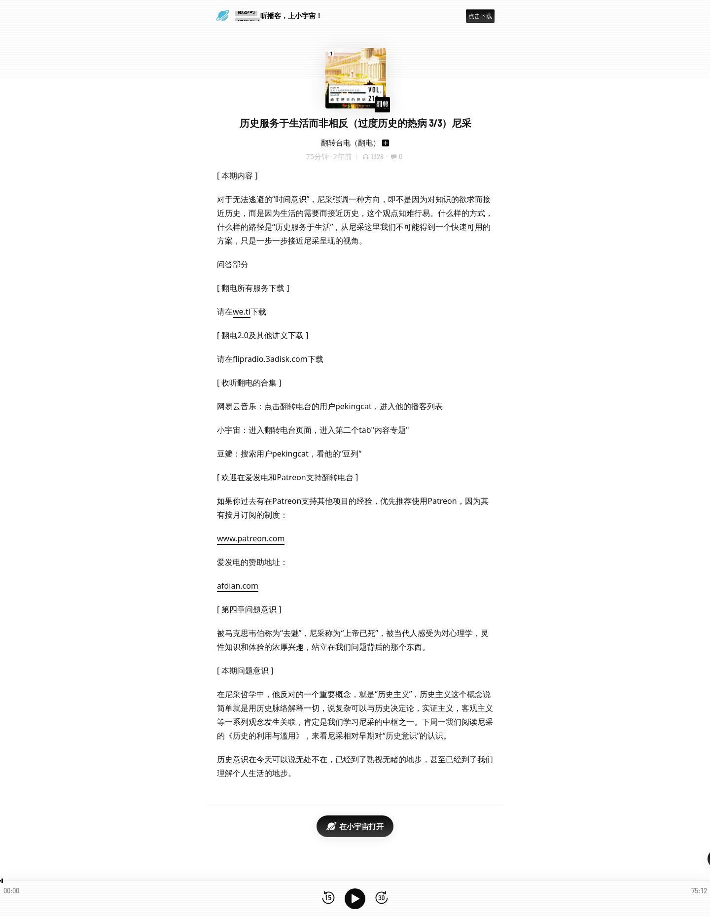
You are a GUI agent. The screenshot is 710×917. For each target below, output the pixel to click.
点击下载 (480, 16)
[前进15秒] (381, 898)
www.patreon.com (250, 538)
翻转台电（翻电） (350, 142)
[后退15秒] (328, 898)
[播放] (355, 898)
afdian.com (237, 585)
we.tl (241, 311)
